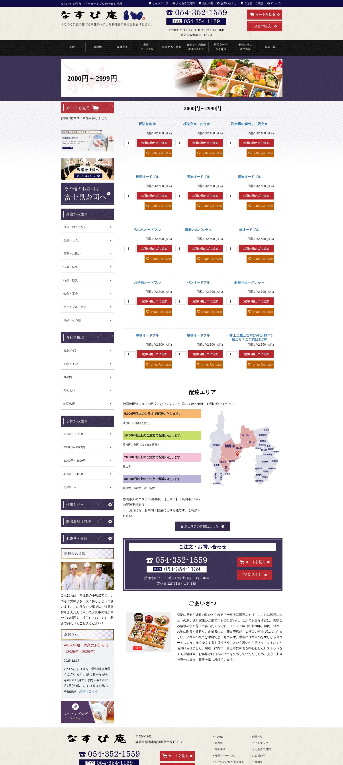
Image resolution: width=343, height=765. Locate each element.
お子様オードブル (147, 282)
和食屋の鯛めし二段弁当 (249, 124)
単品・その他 (72, 320)
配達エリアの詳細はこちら (199, 526)
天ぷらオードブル (147, 229)
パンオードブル (198, 282)
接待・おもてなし (74, 226)
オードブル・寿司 (74, 306)
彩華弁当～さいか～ (249, 282)
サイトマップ (168, 3)
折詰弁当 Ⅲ (147, 124)
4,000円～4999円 (74, 473)
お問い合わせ (232, 3)
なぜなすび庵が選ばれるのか (196, 47)
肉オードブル (249, 229)
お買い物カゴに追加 (154, 142)
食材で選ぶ (221, 741)
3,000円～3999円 (74, 460)
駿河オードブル (147, 176)
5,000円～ (69, 487)
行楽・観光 (70, 280)
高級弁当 (122, 47)
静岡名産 (69, 403)
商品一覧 (270, 47)
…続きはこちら (87, 680)
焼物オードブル (198, 335)
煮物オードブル (198, 176)
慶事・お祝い (72, 253)
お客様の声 (258, 717)
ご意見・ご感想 (255, 3)
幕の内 (67, 377)
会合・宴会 (70, 293)
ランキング (221, 746)
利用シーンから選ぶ (220, 47)
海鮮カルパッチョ (198, 229)
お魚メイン (70, 350)
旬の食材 (69, 390)
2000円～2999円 (74, 447)
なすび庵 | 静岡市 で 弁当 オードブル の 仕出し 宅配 (91, 3)
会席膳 (219, 707)
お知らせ (257, 727)
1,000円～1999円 (74, 433)
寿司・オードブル (147, 47)
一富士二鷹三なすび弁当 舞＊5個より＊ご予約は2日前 (249, 337)
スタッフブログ (261, 731)
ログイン (277, 3)
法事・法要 (70, 266)
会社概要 (213, 3)
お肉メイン (70, 363)
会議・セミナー (73, 240)
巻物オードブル (147, 335)
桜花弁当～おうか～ (198, 124)
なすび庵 (166, 761)
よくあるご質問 (191, 3)
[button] (158, 153)
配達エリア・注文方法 (245, 47)
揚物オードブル (249, 176)
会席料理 (97, 47)
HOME (73, 47)
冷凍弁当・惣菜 (171, 47)
